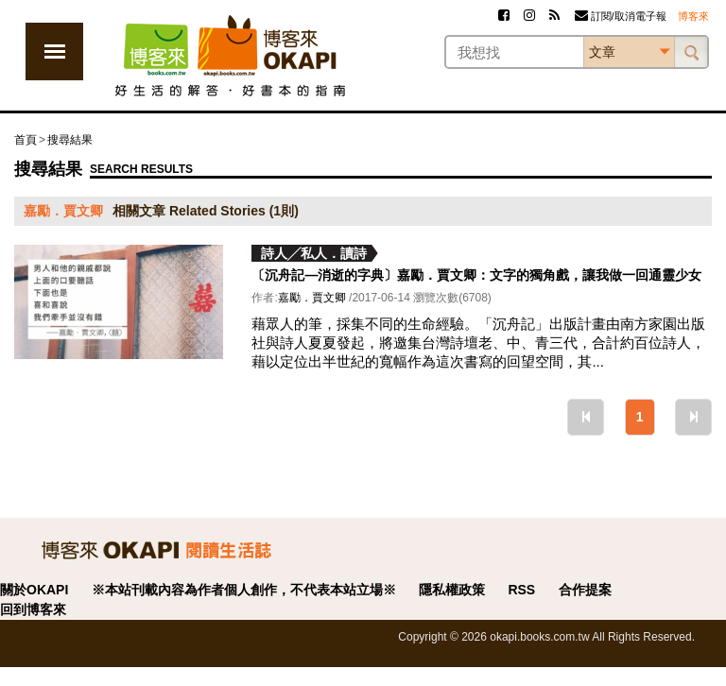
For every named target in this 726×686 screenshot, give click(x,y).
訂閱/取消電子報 (620, 16)
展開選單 (54, 51)
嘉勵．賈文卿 (312, 297)
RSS (521, 589)
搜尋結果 (70, 139)
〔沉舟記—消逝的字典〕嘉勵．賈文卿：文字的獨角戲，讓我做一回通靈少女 (476, 275)
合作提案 (585, 589)
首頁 (25, 139)
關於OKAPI (34, 589)
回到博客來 (33, 609)
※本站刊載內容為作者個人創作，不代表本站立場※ (244, 589)
